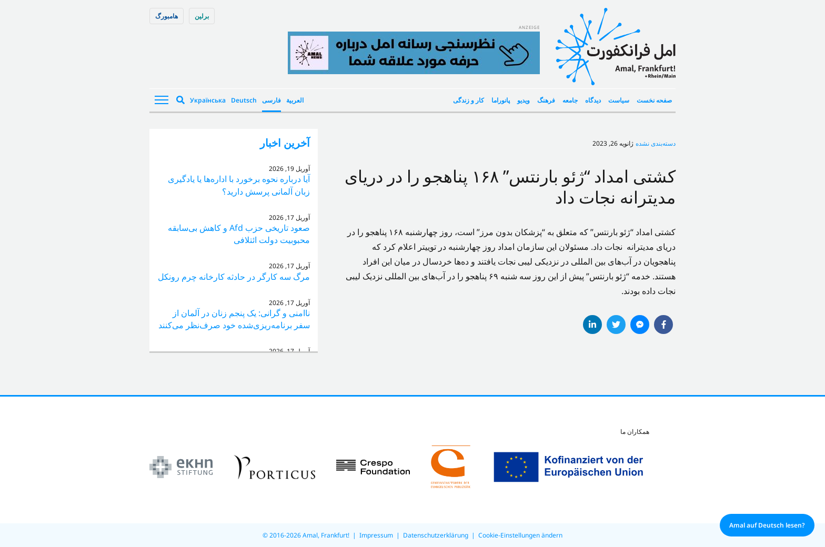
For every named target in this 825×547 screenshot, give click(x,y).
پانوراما (500, 100)
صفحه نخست (654, 100)
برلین (202, 16)
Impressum (376, 535)
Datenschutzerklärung (435, 535)
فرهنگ (546, 100)
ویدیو (523, 100)
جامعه (570, 100)
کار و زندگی (468, 100)
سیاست (618, 100)
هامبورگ (166, 16)
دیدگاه (593, 100)
